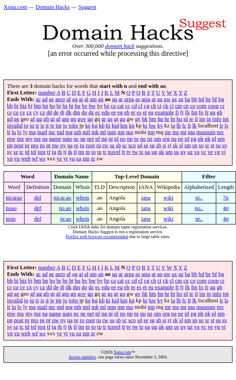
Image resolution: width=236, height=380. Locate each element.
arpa (129, 99)
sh (158, 145)
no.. (199, 208)
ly (25, 132)
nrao (11, 219)
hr (166, 119)
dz (91, 112)
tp (99, 152)
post (18, 145)
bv (84, 106)
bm (37, 106)
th (59, 152)
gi (52, 119)
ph (201, 139)
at (154, 99)
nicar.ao (62, 198)
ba (187, 99)
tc (21, 152)
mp (151, 132)
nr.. (198, 219)
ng (104, 139)
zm (85, 159)
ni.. (198, 198)
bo (52, 106)
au (159, 99)
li (189, 126)
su (218, 145)
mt (183, 132)
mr (168, 132)
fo (201, 112)
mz (37, 139)
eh (126, 112)
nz (149, 139)
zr (93, 159)
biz (23, 106)
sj (170, 145)
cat (120, 106)
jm (59, 126)
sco (132, 145)
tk (70, 152)
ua (147, 152)
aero (60, 99)
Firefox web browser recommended (97, 236)
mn (121, 132)
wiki (169, 198)
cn (186, 106)
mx (20, 139)
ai (81, 99)
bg (221, 99)
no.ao (65, 208)
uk (161, 152)
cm (178, 106)
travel (114, 152)
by (100, 106)
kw (152, 126)
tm (81, 152)
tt (123, 152)
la (173, 126)
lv (20, 132)
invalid (15, 126)
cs (9, 112)
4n (226, 208)
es (139, 112)
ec (97, 112)
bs (65, 106)
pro (34, 145)
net (90, 139)
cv (22, 112)
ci (159, 106)
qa (69, 145)
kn (132, 126)
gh (46, 119)
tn (88, 152)
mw (11, 139)
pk (208, 139)
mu (191, 132)
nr (136, 139)
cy (36, 112)
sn (194, 145)
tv (128, 152)
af (68, 99)
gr (103, 119)
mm (111, 132)
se (145, 145)
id (185, 119)
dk (69, 112)
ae (51, 99)
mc (52, 132)
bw (92, 106)
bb (194, 99)
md (60, 132)
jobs (73, 126)
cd (134, 106)
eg (120, 112)
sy (9, 152)
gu (122, 119)
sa (112, 145)
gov (82, 119)
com (202, 106)
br (59, 106)
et (145, 112)
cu (15, 112)
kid (115, 126)
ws (42, 159)
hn (160, 119)
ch (153, 106)
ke (87, 126)
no (123, 139)
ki (108, 126)
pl (214, 139)
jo (65, 126)
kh (102, 126)
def (37, 198)
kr (145, 126)
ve (210, 152)
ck (165, 106)
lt (8, 132)
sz (16, 152)
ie (191, 119)
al (86, 99)
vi (224, 152)
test (42, 152)
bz (106, 106)
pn (10, 145)
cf (140, 106)
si (164, 145)
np (130, 139)
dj (62, 112)
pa (173, 139)
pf (187, 139)
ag (75, 99)
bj (30, 106)
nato (67, 139)
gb (219, 112)
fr (207, 112)
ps (42, 145)
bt (71, 106)
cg (146, 106)
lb (178, 126)
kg (95, 126)
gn (73, 119)
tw (135, 152)
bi (16, 106)
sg (152, 145)
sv (224, 145)
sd (139, 145)
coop (213, 106)
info (217, 119)
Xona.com (15, 7)
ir (37, 126)
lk (194, 126)
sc (124, 145)
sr (207, 145)
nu (143, 139)
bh (10, 106)
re (76, 145)
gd (10, 119)
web (25, 159)
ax (174, 99)
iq (32, 126)
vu (17, 159)
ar (120, 99)
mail (42, 132)
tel (33, 152)
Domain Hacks (53, 7)
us (176, 152)
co (192, 106)
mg (68, 132)
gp (90, 119)
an (101, 99)
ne (83, 139)
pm (221, 139)
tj (64, 152)
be (208, 99)
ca (113, 106)
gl (58, 119)
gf (32, 119)
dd (49, 112)
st (213, 145)
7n (226, 198)
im (202, 119)
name (55, 139)
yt (65, 159)
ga (212, 112)
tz (141, 152)
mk (94, 132)
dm (76, 112)
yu (72, 159)
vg (217, 152)
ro (82, 145)
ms (175, 132)
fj (182, 112)
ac (38, 99)
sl (181, 145)
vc (203, 152)
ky (160, 126)
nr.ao (65, 219)
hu (179, 119)
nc (76, 139)
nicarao (14, 198)
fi (177, 112)
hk (145, 119)
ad (44, 99)
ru (98, 145)
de (56, 112)
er (133, 112)
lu (13, 132)
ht (173, 119)
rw (105, 145)
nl (116, 139)
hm (152, 119)
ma (32, 132)
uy (183, 152)
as (138, 99)
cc (127, 106)
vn (10, 159)
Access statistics (82, 357)
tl (75, 152)
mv (220, 132)
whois (82, 198)
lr (221, 126)
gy (138, 119)
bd (201, 99)
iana (145, 198)
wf (35, 159)
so (201, 145)
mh (77, 132)
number (46, 93)
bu (77, 106)
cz (42, 112)
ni (110, 139)
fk (187, 112)
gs (109, 119)
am (93, 99)
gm (65, 119)
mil (86, 132)
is (42, 126)
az (181, 99)
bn (45, 106)
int (226, 119)
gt (116, 119)
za (78, 159)
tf (48, 152)
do (84, 112)
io (26, 126)
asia (145, 99)
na (44, 139)
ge (16, 119)
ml (103, 132)
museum (205, 132)
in (209, 119)
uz (190, 152)
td (27, 152)
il (196, 119)
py (63, 145)
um (168, 152)
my (28, 139)
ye (59, 159)
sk (175, 145)
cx (29, 112)
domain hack (119, 46)
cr (222, 106)
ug (154, 152)
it (47, 126)
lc (184, 126)
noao (11, 208)
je (52, 126)
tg (54, 152)
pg (194, 139)
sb (118, 145)
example (164, 112)
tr (105, 152)
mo (129, 132)
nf (97, 139)
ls (227, 126)
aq (114, 99)
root (90, 145)
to (93, 152)
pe (180, 139)
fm (194, 112)
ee (113, 112)
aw (167, 99)
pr (27, 145)
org (166, 139)
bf (214, 99)
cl (172, 106)
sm (187, 145)
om (157, 139)
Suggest (87, 7)
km (123, 126)
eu (151, 112)
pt (48, 145)
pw (55, 145)
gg (39, 119)
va (197, 152)
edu (106, 112)
